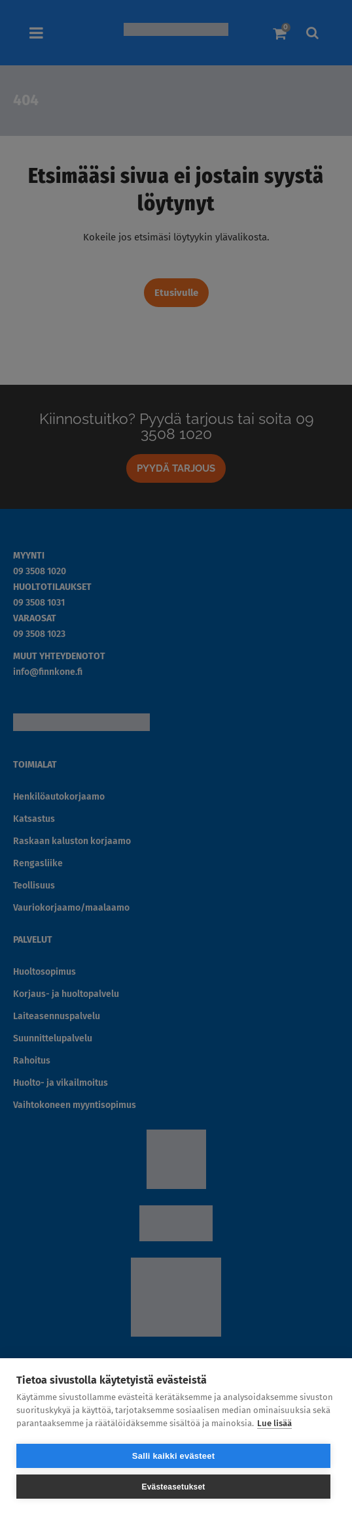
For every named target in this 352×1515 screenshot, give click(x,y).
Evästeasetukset (173, 1486)
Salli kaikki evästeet (173, 1456)
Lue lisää (274, 1423)
